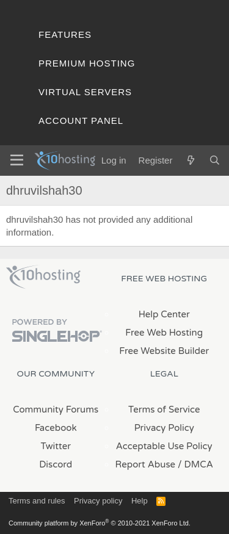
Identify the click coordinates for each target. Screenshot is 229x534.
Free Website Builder (164, 350)
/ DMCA (195, 464)
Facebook (56, 427)
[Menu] (16, 160)
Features (65, 34)
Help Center (164, 314)
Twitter (56, 446)
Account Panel (80, 120)
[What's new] (190, 160)
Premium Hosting (86, 63)
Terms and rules (37, 500)
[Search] (215, 160)
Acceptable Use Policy (164, 446)
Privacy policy (98, 500)
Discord (55, 464)
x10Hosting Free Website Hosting (43, 277)
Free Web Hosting (164, 332)
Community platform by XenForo (100, 523)
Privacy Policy (164, 427)
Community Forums (55, 409)
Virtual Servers (85, 92)
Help (139, 500)
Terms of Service (164, 409)
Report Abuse (145, 464)
